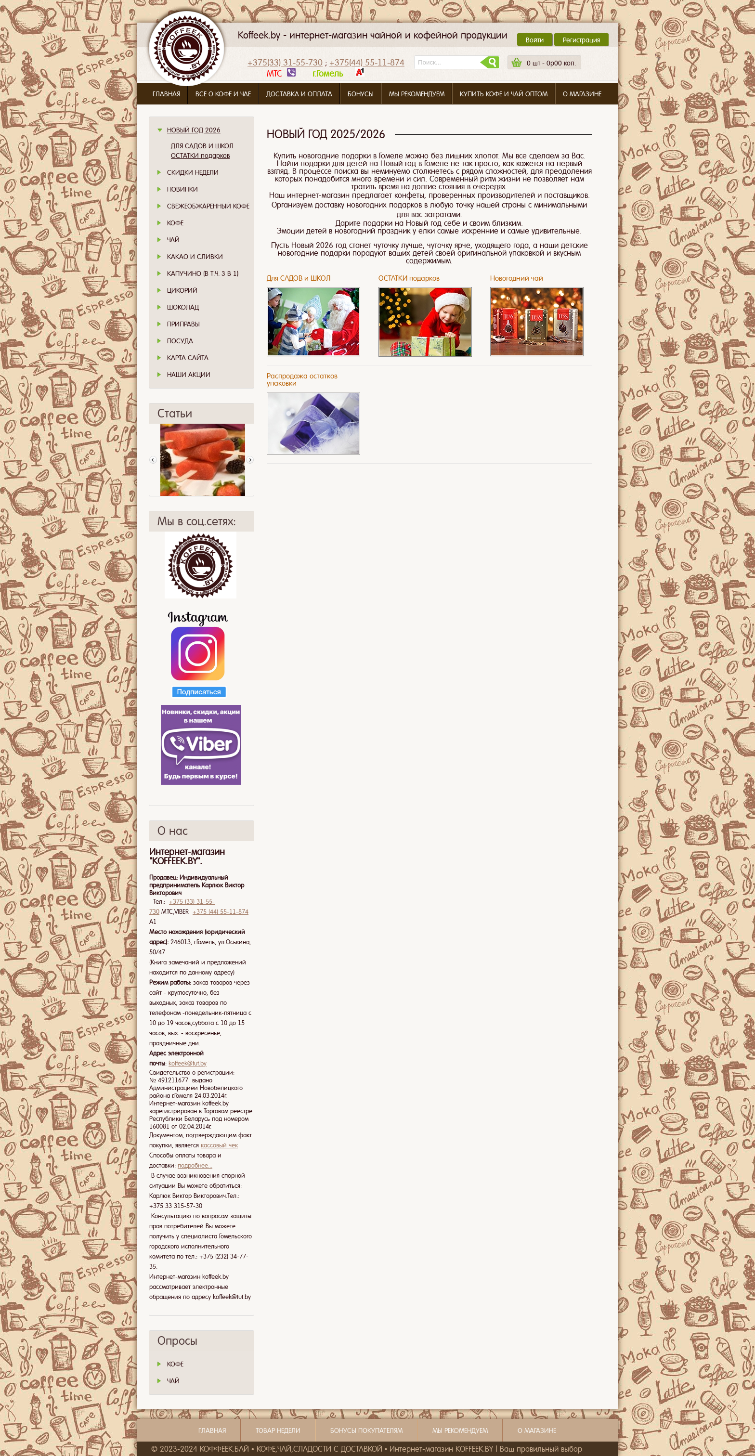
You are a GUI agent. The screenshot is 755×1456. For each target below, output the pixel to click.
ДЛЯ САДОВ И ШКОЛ (202, 146)
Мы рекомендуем (416, 94)
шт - (551, 63)
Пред (153, 460)
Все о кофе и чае (223, 94)
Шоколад (183, 307)
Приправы (183, 324)
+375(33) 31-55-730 (285, 62)
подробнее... (195, 1165)
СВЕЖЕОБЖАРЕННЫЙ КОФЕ (208, 206)
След (250, 460)
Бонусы (361, 94)
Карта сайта (187, 358)
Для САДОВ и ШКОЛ (298, 278)
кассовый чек (219, 1145)
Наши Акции (188, 374)
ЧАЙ (173, 1381)
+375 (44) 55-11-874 (220, 911)
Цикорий (182, 290)
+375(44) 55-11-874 (366, 62)
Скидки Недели (193, 172)
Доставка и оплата (299, 94)
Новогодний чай (516, 278)
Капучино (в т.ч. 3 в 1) (202, 273)
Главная (166, 94)
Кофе (175, 223)
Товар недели (278, 1430)
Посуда (180, 341)
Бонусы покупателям (366, 1430)
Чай (173, 240)
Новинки (182, 189)
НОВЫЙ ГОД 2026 (194, 130)
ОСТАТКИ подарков (200, 155)
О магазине (582, 94)
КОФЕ (175, 1364)
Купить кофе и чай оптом (503, 94)
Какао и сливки (195, 256)
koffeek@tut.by (188, 1063)
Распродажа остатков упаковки (302, 380)
